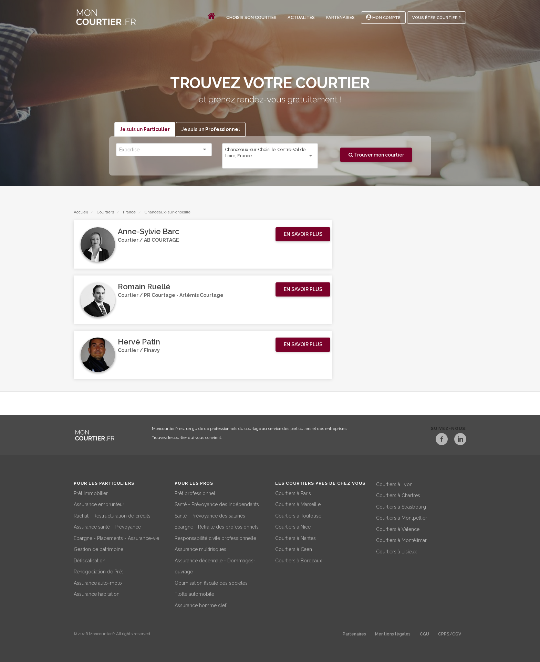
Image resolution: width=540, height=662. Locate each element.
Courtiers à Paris (293, 492)
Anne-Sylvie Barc (148, 231)
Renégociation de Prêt (98, 571)
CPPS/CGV (449, 633)
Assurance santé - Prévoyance (107, 526)
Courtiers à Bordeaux (298, 560)
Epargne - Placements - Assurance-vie (116, 537)
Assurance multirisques (200, 549)
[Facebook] (437, 440)
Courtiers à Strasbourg (401, 506)
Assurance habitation (97, 593)
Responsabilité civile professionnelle (215, 537)
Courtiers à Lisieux (396, 551)
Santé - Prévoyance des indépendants (217, 504)
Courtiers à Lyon (394, 484)
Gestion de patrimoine (98, 549)
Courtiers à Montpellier (401, 517)
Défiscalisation (89, 560)
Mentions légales (393, 633)
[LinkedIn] (460, 440)
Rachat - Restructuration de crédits (112, 515)
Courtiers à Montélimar (401, 540)
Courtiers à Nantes (295, 537)
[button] (303, 234)
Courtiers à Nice (293, 526)
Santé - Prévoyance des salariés (210, 515)
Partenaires (340, 17)
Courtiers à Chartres (398, 495)
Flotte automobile (194, 593)
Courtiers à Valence (397, 528)
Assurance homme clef (200, 605)
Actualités (301, 17)
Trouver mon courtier (376, 155)
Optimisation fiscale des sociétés (211, 582)
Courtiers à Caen (293, 549)
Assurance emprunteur (99, 504)
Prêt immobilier (91, 492)
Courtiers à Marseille (298, 504)
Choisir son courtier (251, 17)
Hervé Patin (139, 342)
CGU (424, 633)
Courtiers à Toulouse (298, 515)
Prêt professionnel (195, 492)
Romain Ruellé (144, 286)
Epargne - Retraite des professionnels (217, 526)
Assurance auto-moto (98, 582)
